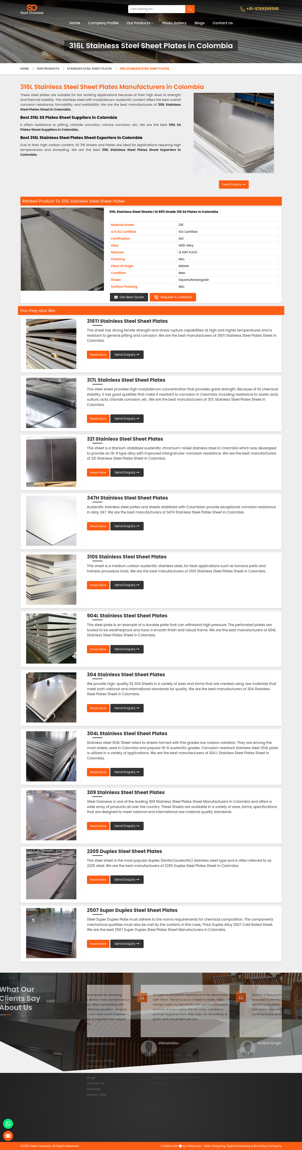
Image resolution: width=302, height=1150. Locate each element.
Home (74, 22)
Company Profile (103, 22)
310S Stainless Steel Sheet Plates (127, 556)
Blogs (200, 22)
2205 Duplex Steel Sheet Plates (124, 851)
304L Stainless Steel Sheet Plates (127, 733)
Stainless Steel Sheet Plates (89, 69)
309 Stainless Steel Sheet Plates (126, 792)
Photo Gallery (174, 22)
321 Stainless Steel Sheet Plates (125, 439)
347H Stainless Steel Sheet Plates (127, 498)
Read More (98, 354)
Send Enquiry (234, 184)
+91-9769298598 (259, 9)
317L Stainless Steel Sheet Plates (126, 380)
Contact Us (223, 22)
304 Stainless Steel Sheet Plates (126, 674)
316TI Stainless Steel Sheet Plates (127, 321)
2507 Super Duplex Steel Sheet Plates (132, 910)
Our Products (140, 23)
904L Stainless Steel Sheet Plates (127, 615)
